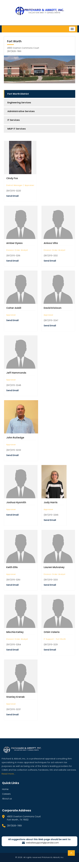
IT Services (13, 120)
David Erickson (52, 308)
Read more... (8, 773)
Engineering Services (19, 102)
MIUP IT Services (16, 128)
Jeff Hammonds (16, 372)
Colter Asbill (13, 308)
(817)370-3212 (51, 255)
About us (7, 798)
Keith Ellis (12, 567)
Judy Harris (51, 502)
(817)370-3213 (51, 579)
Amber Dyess (14, 243)
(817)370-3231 (51, 644)
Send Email (12, 195)
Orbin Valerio (52, 632)
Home (5, 789)
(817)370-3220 (13, 190)
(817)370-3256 (51, 514)
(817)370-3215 (13, 255)
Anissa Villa (51, 243)
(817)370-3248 (13, 385)
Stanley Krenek (15, 697)
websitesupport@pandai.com (40, 842)
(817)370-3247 (51, 320)
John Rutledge (15, 437)
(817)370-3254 (13, 644)
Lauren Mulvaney (54, 567)
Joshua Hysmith (16, 502)
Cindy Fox (12, 178)
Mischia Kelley (15, 632)
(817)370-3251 (13, 579)
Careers (6, 794)
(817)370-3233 (13, 450)
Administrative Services (21, 111)
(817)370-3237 (13, 709)
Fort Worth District (18, 93)
